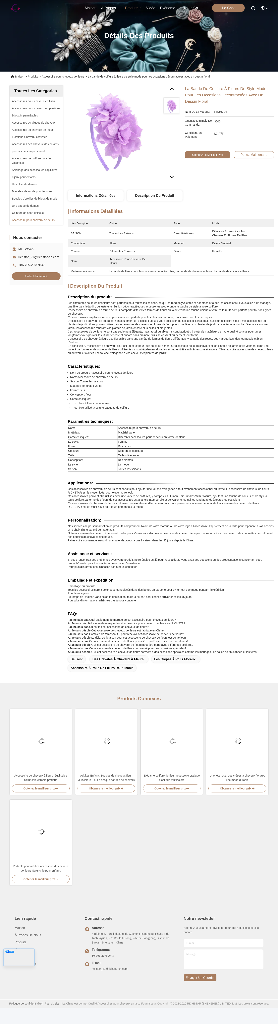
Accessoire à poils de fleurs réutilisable (102, 668)
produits (133, 8)
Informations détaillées (95, 196)
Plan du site (52, 1003)
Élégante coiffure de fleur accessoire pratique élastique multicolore (172, 778)
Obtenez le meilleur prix (209, 154)
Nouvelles (22, 956)
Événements (169, 8)
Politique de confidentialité (25, 1003)
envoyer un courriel (200, 977)
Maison (90, 8)
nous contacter (193, 8)
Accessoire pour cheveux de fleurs (63, 76)
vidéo (150, 8)
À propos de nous (110, 8)
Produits (33, 76)
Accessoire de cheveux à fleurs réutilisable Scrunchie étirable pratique (40, 778)
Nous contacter (26, 963)
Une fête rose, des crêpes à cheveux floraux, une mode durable (237, 778)
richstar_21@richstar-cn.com (38, 257)
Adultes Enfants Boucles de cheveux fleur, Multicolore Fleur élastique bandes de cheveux (106, 778)
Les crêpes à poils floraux (174, 659)
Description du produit (154, 196)
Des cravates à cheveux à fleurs (118, 659)
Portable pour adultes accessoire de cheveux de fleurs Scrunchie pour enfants (41, 868)
